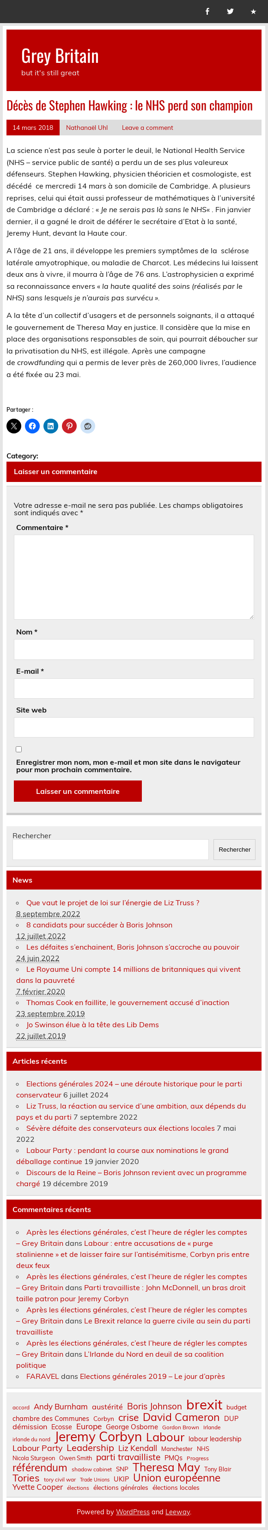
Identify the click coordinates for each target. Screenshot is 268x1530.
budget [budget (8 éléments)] (236, 1407)
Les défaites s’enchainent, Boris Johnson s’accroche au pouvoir (132, 946)
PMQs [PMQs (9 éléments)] (173, 1458)
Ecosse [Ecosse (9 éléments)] (61, 1427)
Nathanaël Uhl (87, 127)
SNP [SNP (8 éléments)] (122, 1469)
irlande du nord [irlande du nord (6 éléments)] (31, 1439)
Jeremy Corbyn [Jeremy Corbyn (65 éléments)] (98, 1436)
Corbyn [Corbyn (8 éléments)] (103, 1418)
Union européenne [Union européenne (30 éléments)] (176, 1478)
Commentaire (42, 527)
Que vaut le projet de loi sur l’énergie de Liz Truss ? (112, 902)
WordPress (133, 1512)
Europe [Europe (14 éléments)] (89, 1426)
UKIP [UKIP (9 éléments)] (121, 1479)
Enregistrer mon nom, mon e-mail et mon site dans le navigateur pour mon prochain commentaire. (128, 765)
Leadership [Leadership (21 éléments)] (90, 1447)
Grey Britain (60, 55)
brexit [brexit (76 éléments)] (204, 1404)
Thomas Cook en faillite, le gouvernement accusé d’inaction (127, 1002)
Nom (26, 631)
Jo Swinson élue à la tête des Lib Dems (92, 1024)
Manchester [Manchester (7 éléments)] (177, 1449)
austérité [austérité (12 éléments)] (107, 1406)
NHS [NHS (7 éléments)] (203, 1449)
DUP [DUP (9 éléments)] (231, 1418)
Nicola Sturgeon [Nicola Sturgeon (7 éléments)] (33, 1458)
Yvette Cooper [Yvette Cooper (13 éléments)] (37, 1487)
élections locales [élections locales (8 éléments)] (176, 1487)
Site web (31, 709)
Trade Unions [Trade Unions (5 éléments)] (95, 1479)
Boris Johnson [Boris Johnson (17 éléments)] (154, 1406)
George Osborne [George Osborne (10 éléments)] (132, 1426)
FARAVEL (42, 1376)
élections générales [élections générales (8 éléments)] (120, 1487)
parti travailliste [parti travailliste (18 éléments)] (128, 1457)
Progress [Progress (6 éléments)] (198, 1458)
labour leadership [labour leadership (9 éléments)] (215, 1439)
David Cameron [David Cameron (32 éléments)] (181, 1417)
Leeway (177, 1512)
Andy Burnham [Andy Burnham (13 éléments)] (61, 1407)
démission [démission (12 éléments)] (29, 1426)
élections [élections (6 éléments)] (78, 1488)
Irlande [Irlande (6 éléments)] (211, 1427)
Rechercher (31, 835)
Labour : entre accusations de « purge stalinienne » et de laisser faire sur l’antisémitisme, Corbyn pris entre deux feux (133, 1254)
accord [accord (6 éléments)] (21, 1407)
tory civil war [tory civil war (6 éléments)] (60, 1479)
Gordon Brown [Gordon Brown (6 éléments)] (180, 1427)
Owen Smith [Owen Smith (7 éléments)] (75, 1458)
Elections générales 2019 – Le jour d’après (152, 1376)
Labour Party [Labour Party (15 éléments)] (37, 1448)
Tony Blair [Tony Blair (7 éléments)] (217, 1469)
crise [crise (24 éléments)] (128, 1417)
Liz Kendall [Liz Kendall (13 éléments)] (137, 1448)
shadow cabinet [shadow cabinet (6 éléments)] (92, 1469)
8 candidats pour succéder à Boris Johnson (99, 924)
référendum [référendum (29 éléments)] (39, 1468)
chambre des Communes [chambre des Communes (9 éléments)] (50, 1418)
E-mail (30, 671)
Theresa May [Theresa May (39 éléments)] (166, 1467)
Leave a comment (147, 127)
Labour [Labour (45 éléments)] (165, 1437)
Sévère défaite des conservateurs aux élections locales (120, 1128)
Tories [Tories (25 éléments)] (26, 1478)
